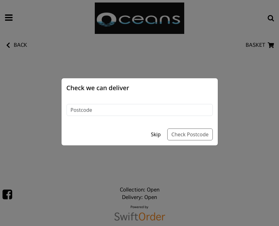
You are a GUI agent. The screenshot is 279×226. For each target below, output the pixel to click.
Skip (156, 127)
